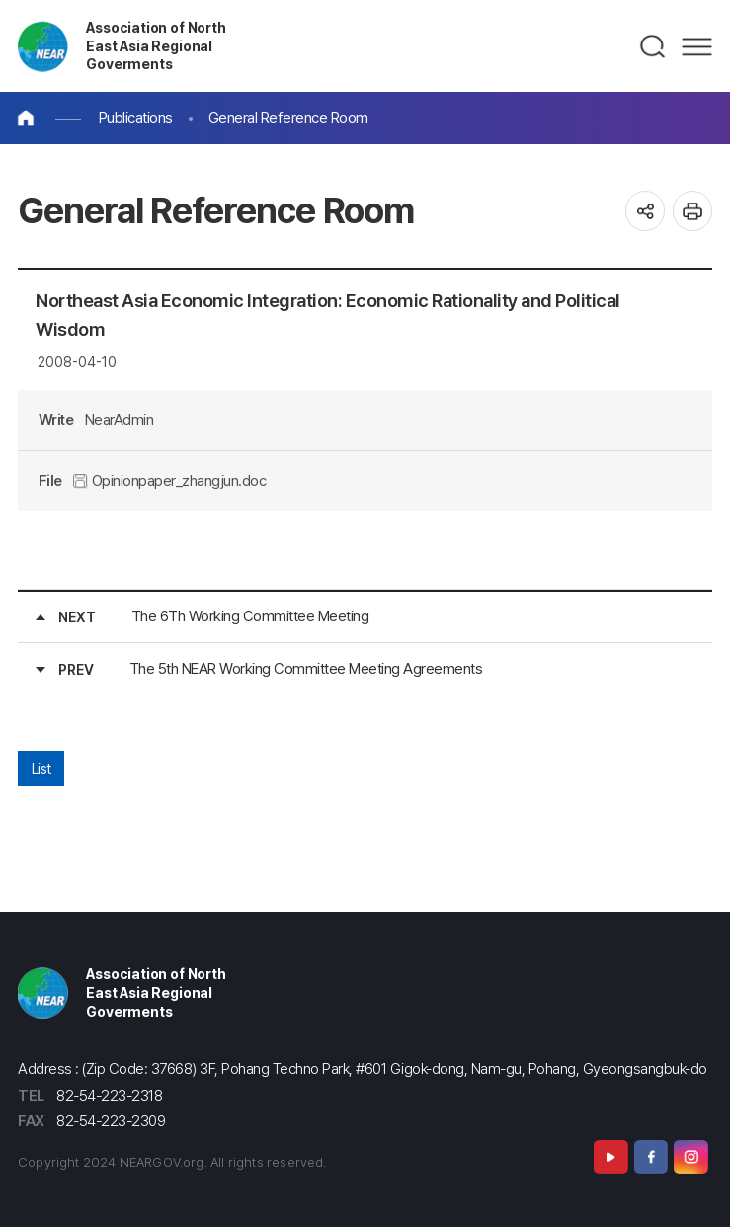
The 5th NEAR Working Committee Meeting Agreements (306, 668)
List (41, 768)
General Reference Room (288, 117)
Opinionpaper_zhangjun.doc (169, 480)
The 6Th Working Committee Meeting (250, 616)
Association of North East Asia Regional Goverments (155, 45)
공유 (645, 211)
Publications (136, 117)
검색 (653, 46)
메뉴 (697, 46)
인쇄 (693, 211)
